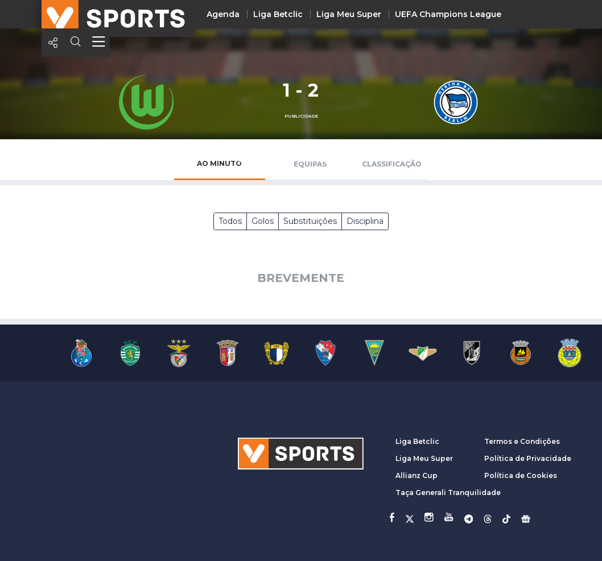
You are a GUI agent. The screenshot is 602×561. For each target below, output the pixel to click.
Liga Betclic (278, 14)
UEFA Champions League (448, 14)
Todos (230, 221)
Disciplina (365, 221)
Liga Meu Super (348, 14)
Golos (262, 221)
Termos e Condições (522, 441)
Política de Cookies (520, 475)
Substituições (310, 221)
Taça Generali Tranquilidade (448, 492)
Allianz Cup (416, 475)
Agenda (223, 14)
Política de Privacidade (527, 458)
